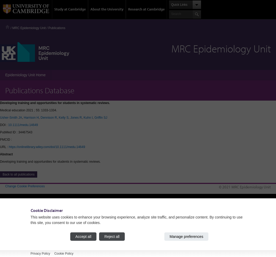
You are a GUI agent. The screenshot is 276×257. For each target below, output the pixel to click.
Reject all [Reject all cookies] (112, 236)
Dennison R (49, 117)
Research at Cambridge (146, 9)
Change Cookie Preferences (25, 186)
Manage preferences (186, 236)
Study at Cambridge (70, 9)
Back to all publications (19, 174)
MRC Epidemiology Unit (29, 28)
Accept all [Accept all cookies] (83, 236)
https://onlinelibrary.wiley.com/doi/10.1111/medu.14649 (47, 147)
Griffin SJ (100, 117)
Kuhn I (88, 117)
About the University (106, 9)
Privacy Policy (40, 253)
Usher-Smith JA (11, 117)
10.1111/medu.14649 (23, 125)
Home (7, 27)
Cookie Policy (63, 253)
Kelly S (63, 117)
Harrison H (31, 117)
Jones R (76, 117)
